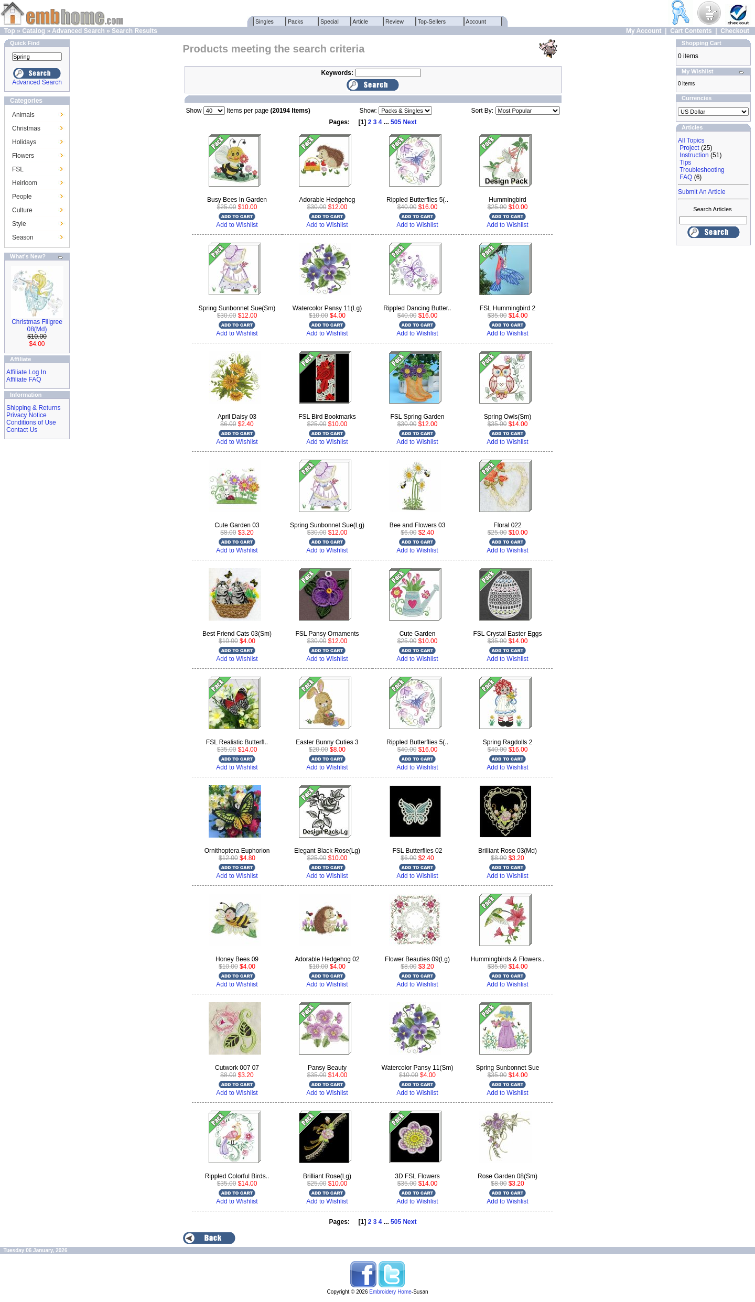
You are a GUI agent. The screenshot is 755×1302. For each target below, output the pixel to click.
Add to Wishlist (236, 225)
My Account (644, 31)
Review (394, 21)
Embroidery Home (390, 1292)
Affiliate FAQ (23, 379)
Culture (22, 210)
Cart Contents (690, 31)
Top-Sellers (431, 21)
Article (360, 21)
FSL (18, 169)
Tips (685, 162)
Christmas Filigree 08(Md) (37, 325)
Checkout (734, 31)
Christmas (26, 128)
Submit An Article (702, 192)
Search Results (134, 31)
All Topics (691, 140)
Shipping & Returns (33, 407)
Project (689, 147)
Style (19, 223)
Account (476, 21)
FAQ (686, 177)
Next (409, 122)
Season (23, 237)
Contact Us (21, 429)
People (21, 196)
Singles (264, 21)
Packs (295, 21)
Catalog (33, 31)
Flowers (23, 155)
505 (396, 122)
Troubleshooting (702, 169)
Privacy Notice (26, 415)
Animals (23, 114)
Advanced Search (78, 31)
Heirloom (24, 183)
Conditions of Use (31, 422)
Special (329, 21)
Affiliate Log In (26, 372)
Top (9, 31)
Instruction (694, 155)
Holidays (24, 142)
